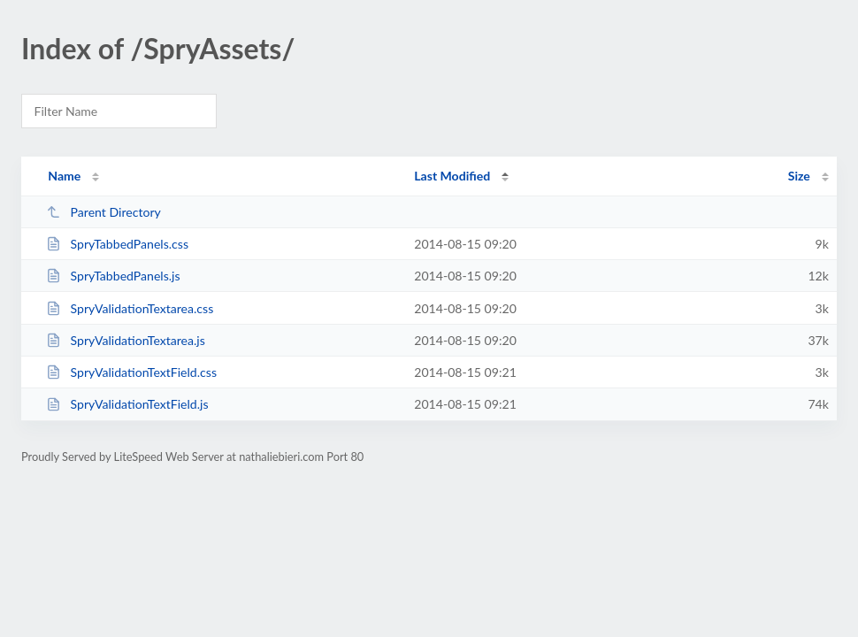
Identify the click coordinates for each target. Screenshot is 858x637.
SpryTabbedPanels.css (117, 243)
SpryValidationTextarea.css (129, 308)
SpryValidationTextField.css (131, 372)
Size (799, 175)
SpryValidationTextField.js (127, 403)
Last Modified (452, 175)
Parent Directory (103, 211)
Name (64, 175)
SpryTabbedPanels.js (113, 275)
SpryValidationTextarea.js (125, 340)
